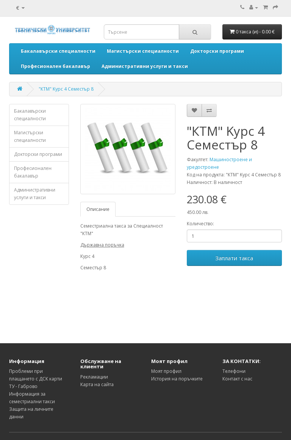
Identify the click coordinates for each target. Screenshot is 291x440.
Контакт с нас (237, 379)
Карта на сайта (97, 384)
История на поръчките (177, 379)
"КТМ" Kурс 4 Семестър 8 (66, 89)
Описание (98, 209)
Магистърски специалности (30, 136)
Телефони (234, 371)
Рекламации (94, 377)
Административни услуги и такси (34, 194)
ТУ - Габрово (23, 386)
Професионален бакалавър (33, 172)
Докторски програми (38, 154)
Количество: (200, 223)
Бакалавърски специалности (30, 115)
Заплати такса (234, 258)
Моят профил (166, 371)
